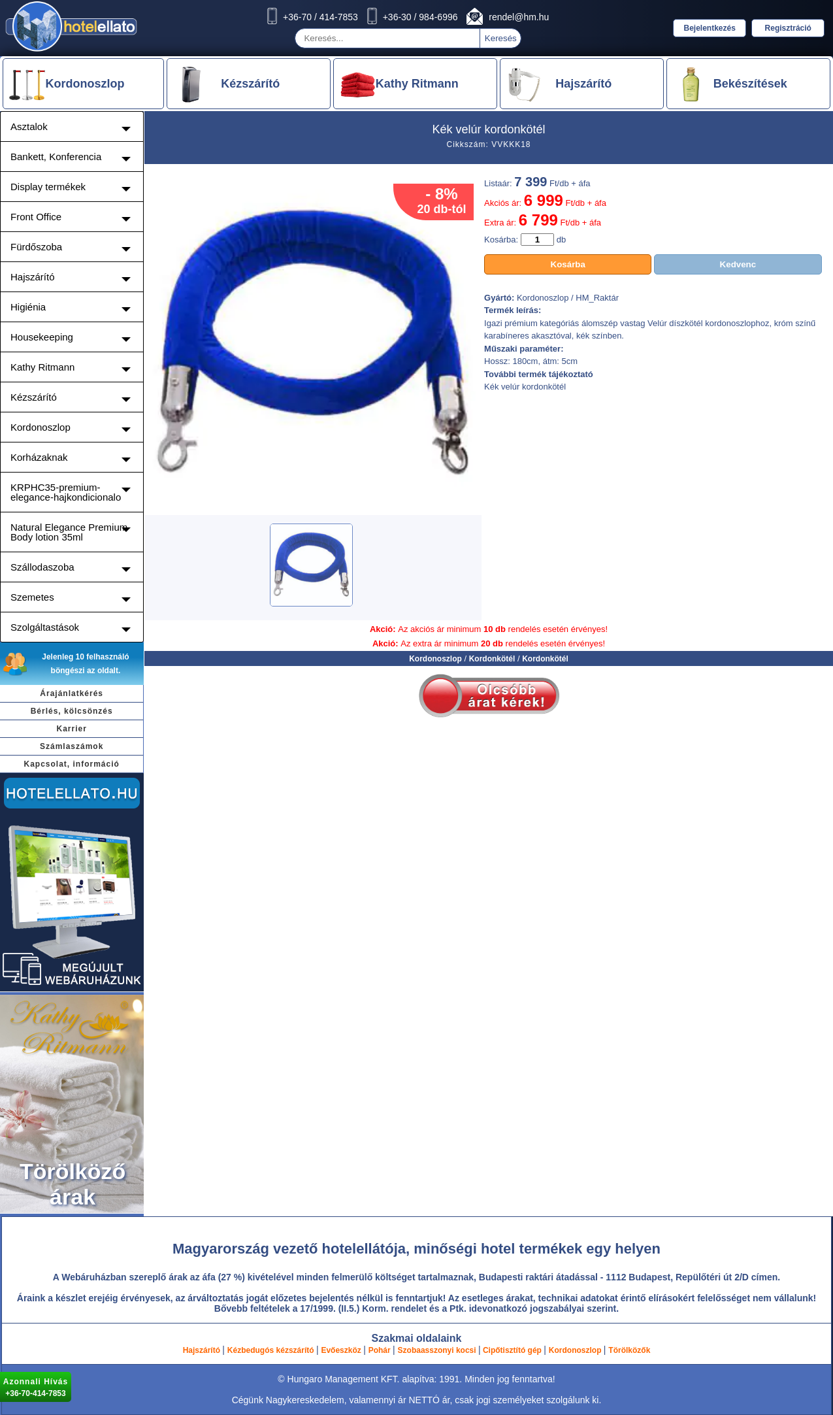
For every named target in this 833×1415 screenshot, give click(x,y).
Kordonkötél (492, 658)
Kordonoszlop (435, 658)
